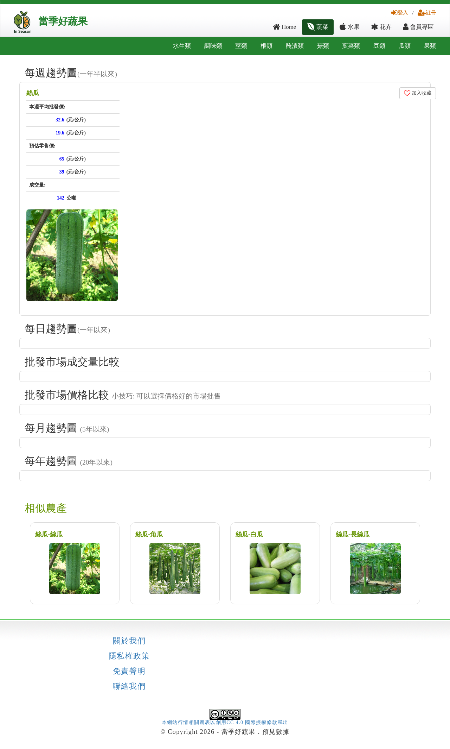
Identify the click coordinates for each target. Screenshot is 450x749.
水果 (349, 27)
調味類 (213, 46)
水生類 (182, 46)
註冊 (427, 12)
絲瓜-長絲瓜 (352, 534)
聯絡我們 (129, 686)
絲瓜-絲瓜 (49, 534)
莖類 (241, 46)
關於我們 (129, 641)
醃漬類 (295, 46)
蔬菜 (317, 27)
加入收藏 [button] (418, 93)
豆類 (379, 46)
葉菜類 (351, 46)
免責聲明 (129, 671)
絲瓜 (32, 92)
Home (284, 27)
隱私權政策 (129, 656)
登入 (399, 12)
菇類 (323, 46)
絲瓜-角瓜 (149, 534)
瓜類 (405, 46)
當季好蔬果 (63, 21)
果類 (430, 46)
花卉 (381, 27)
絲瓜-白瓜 (249, 534)
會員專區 (418, 27)
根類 (266, 46)
